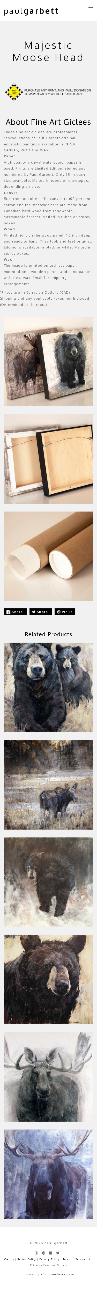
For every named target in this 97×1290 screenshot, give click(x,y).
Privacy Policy (49, 1259)
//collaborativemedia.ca (57, 1274)
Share (15, 612)
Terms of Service (74, 1259)
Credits (9, 1259)
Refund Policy (26, 1259)
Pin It (64, 612)
